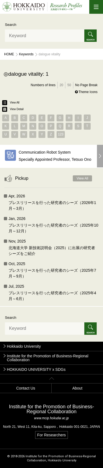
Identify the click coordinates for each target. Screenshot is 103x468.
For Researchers (51, 435)
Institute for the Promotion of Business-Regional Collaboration (47, 358)
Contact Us (25, 388)
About (77, 388)
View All (11, 102)
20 (61, 85)
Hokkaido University (24, 346)
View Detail (13, 109)
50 (69, 85)
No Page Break (86, 85)
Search (10, 25)
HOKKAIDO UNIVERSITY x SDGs (36, 369)
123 (60, 134)
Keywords (26, 54)
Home (9, 54)
